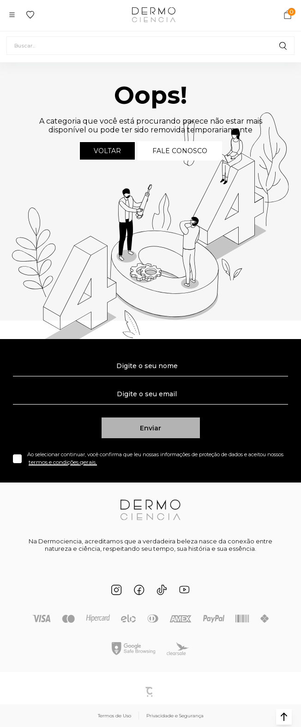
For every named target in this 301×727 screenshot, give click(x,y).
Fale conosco (179, 151)
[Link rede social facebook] (139, 589)
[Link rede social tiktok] (162, 589)
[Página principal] (153, 14)
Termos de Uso (114, 716)
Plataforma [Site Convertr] (150, 692)
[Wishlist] (30, 15)
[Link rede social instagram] (116, 589)
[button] (284, 717)
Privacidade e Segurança (175, 716)
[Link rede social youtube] (184, 589)
